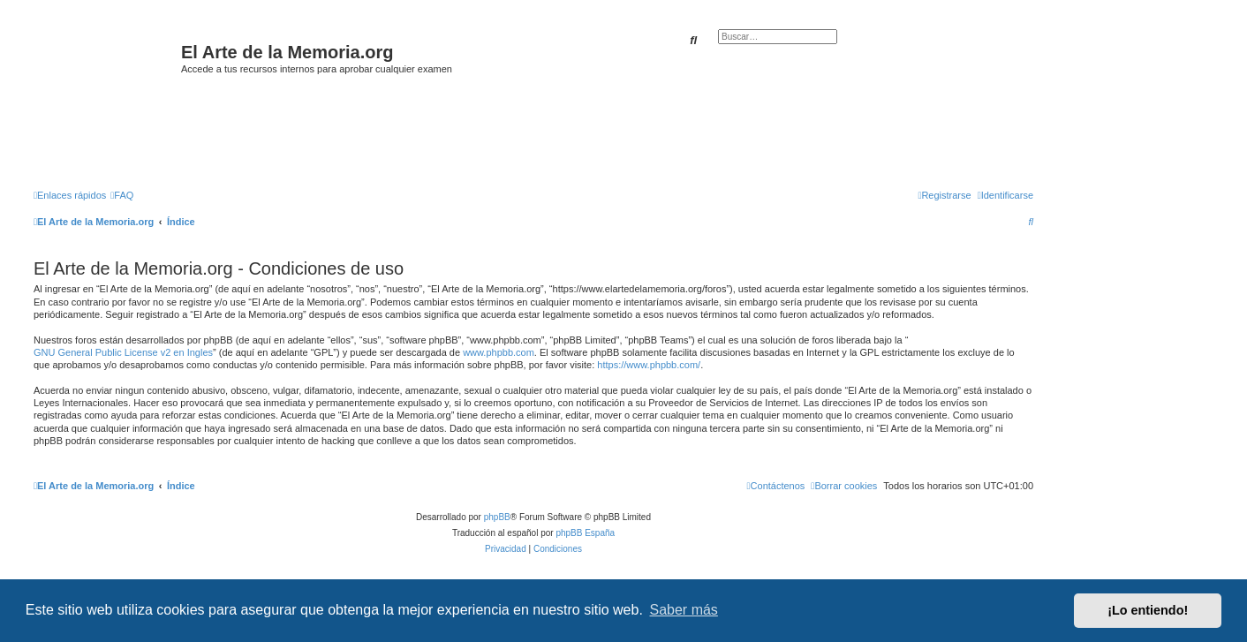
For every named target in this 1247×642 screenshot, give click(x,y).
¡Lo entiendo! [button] (1147, 610)
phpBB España (585, 533)
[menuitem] (121, 195)
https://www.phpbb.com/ (648, 364)
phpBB (497, 517)
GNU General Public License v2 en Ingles (123, 352)
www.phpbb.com (498, 352)
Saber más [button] (684, 609)
